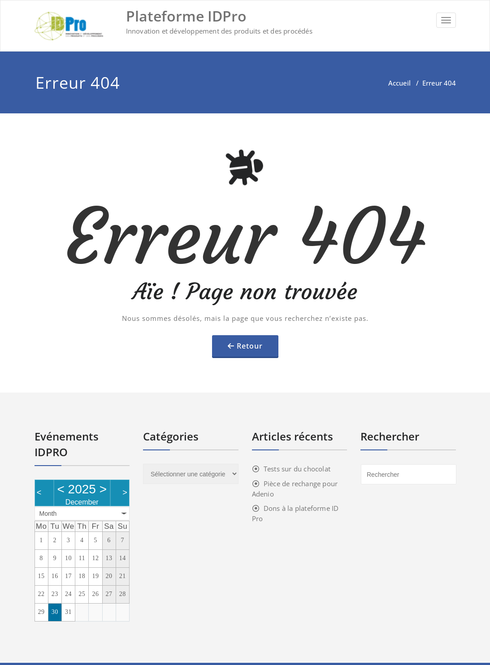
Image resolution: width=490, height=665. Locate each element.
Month (48, 513)
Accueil (399, 82)
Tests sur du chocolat (297, 468)
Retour (250, 346)
